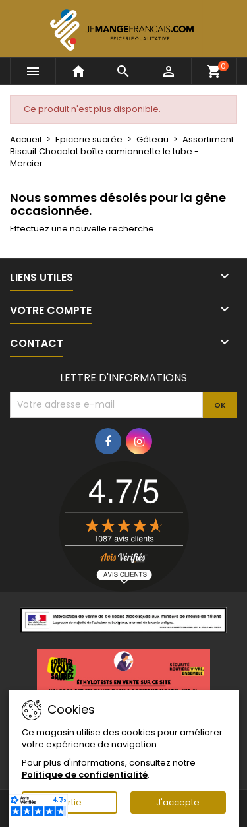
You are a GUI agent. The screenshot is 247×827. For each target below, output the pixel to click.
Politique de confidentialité (85, 774)
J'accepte (178, 802)
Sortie (69, 802)
